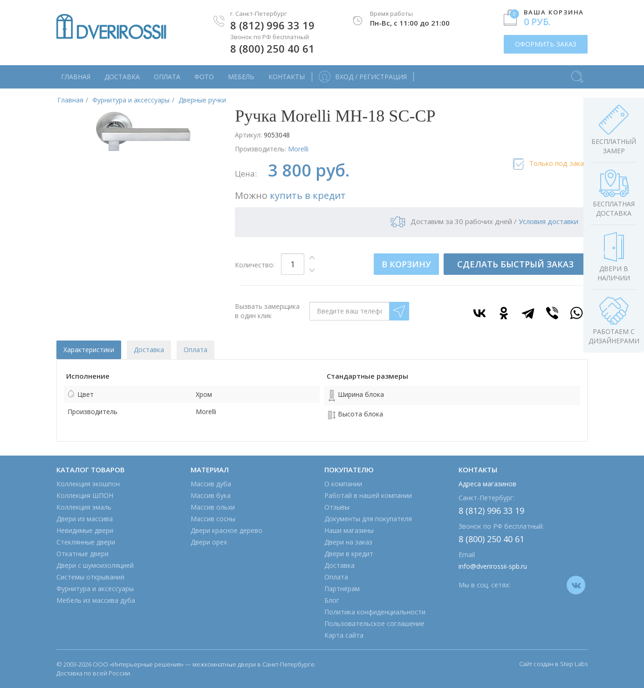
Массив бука (211, 495)
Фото (204, 76)
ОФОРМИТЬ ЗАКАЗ (545, 44)
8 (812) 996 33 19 (272, 25)
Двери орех (209, 542)
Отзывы (336, 507)
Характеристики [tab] (88, 349)
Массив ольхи (213, 507)
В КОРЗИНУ (406, 264)
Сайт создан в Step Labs (553, 664)
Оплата (167, 76)
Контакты (286, 76)
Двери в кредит (348, 553)
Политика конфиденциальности (374, 611)
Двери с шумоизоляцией (95, 565)
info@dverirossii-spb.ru (493, 566)
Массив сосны (213, 518)
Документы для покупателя (368, 518)
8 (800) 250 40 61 (272, 48)
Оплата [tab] (195, 349)
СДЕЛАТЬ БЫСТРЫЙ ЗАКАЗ (515, 264)
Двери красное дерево (226, 530)
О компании (343, 483)
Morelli (298, 148)
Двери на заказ (348, 542)
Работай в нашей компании (368, 495)
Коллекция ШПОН (84, 495)
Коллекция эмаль (83, 507)
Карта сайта (343, 635)
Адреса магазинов (487, 483)
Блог (331, 600)
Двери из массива (84, 518)
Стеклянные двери (85, 542)
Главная (75, 76)
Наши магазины (349, 530)
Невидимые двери (84, 530)
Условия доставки (548, 221)
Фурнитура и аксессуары (95, 588)
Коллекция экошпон (88, 483)
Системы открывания (90, 576)
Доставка (122, 76)
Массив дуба (211, 483)
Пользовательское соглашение (374, 623)
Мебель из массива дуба (95, 600)
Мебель (241, 76)
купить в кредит (308, 195)
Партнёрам (342, 588)
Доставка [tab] (149, 349)
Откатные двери (82, 553)
